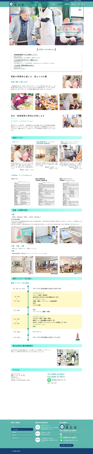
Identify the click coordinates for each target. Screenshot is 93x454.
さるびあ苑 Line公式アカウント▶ (56, 380)
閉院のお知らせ (45, 425)
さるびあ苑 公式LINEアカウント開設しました (26, 60)
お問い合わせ (81, 4)
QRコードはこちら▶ (52, 383)
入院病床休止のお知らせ (47, 438)
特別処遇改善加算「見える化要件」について (25, 54)
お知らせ (73, 4)
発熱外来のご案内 (45, 432)
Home (53, 4)
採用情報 (67, 4)
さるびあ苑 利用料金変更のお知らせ (24, 65)
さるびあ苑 (60, 4)
